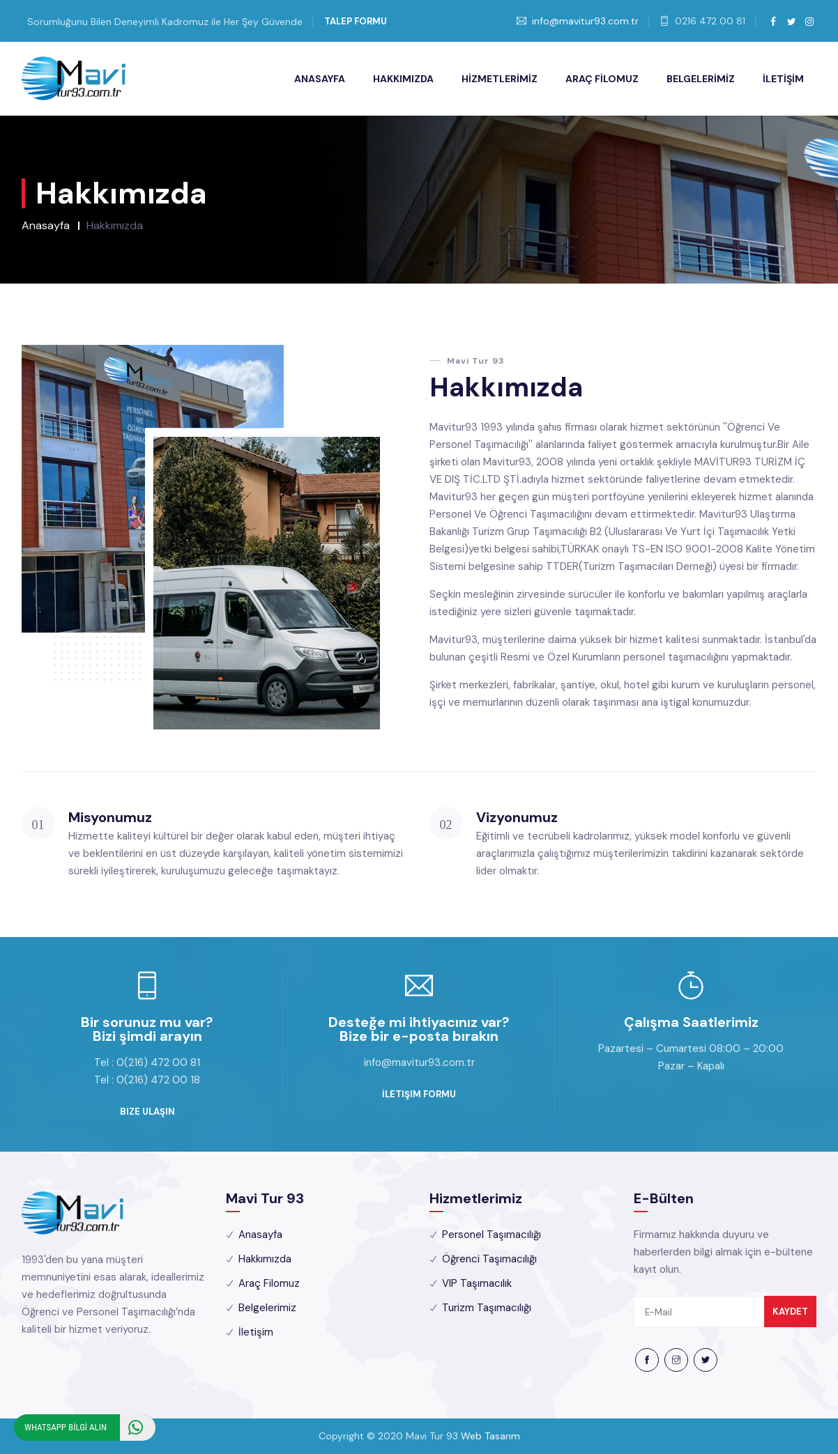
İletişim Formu (419, 1094)
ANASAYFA (319, 78)
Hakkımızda (264, 1259)
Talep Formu (355, 21)
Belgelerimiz (267, 1308)
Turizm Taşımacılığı (486, 1308)
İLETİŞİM (783, 78)
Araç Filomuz (269, 1283)
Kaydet (790, 1311)
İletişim (255, 1332)
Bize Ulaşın (147, 1111)
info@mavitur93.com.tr (585, 21)
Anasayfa (46, 225)
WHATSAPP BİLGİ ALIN (89, 1427)
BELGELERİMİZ (700, 78)
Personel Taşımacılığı (491, 1235)
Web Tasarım (490, 1436)
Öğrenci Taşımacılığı (489, 1259)
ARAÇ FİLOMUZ (602, 78)
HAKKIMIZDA (403, 78)
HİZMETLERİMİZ (500, 78)
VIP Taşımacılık (477, 1283)
